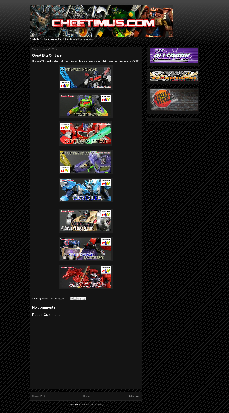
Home (86, 396)
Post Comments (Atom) (92, 404)
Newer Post (38, 396)
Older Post (134, 396)
